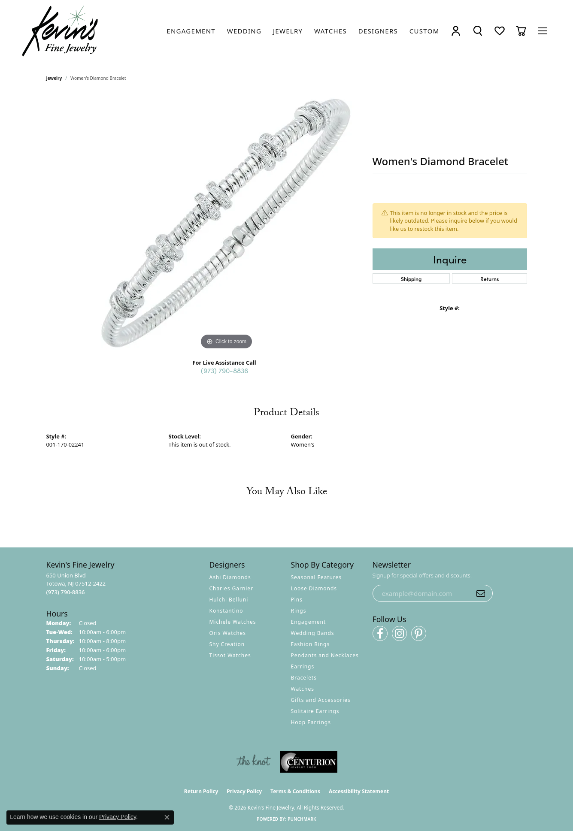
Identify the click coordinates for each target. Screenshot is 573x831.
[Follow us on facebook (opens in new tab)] (380, 633)
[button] (456, 31)
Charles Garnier (231, 588)
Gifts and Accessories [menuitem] (321, 700)
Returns (489, 278)
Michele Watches (232, 622)
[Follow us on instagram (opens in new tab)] (399, 633)
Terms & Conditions (295, 791)
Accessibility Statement (359, 791)
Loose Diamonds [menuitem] (314, 588)
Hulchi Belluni (229, 599)
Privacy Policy (244, 791)
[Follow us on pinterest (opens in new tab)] (418, 633)
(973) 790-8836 (224, 370)
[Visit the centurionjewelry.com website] (308, 762)
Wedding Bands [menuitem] (312, 633)
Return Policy (201, 791)
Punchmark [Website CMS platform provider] (302, 819)
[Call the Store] (65, 592)
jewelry (54, 78)
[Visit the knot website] (253, 762)
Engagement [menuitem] (308, 622)
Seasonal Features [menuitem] (316, 577)
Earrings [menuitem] (303, 666)
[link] (191, 30)
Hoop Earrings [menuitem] (311, 722)
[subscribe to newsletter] (480, 593)
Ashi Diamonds (230, 577)
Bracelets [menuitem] (304, 677)
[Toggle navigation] (542, 31)
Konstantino (226, 610)
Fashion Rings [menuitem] (310, 644)
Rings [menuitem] (298, 610)
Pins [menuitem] (297, 599)
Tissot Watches (230, 655)
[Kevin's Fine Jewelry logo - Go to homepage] (60, 31)
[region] (226, 223)
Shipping (411, 278)
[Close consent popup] (167, 817)
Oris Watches (227, 633)
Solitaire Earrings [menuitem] (315, 711)
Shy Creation (227, 644)
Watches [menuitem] (302, 688)
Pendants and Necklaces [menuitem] (325, 655)
